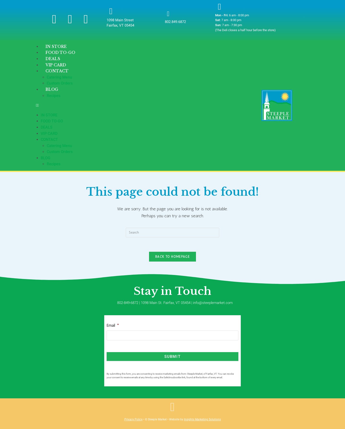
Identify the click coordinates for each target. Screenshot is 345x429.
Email (113, 325)
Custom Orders (60, 151)
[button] (148, 105)
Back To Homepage (172, 257)
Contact (57, 71)
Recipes (53, 95)
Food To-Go (52, 121)
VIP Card (49, 133)
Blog (52, 89)
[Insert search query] (172, 232)
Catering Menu (59, 77)
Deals (46, 127)
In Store (49, 115)
